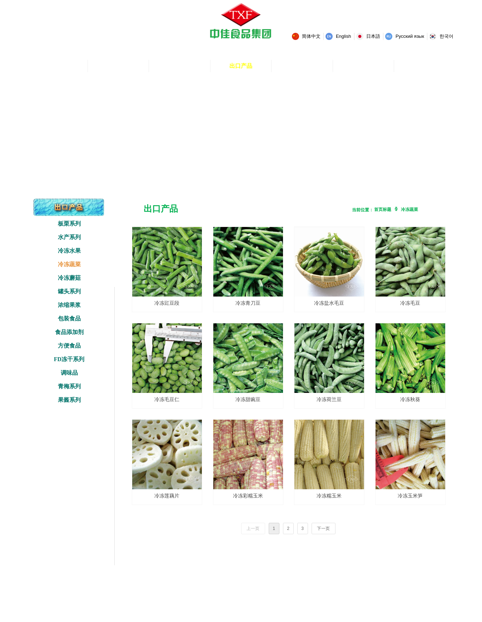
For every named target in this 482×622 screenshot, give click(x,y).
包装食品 (69, 318)
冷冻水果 (69, 251)
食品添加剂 (69, 332)
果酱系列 (69, 400)
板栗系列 (69, 224)
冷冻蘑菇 (69, 278)
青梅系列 (69, 386)
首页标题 (382, 209)
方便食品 (69, 346)
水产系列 (69, 237)
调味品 (69, 373)
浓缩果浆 (69, 305)
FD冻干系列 (69, 359)
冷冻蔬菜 (69, 264)
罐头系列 (69, 291)
